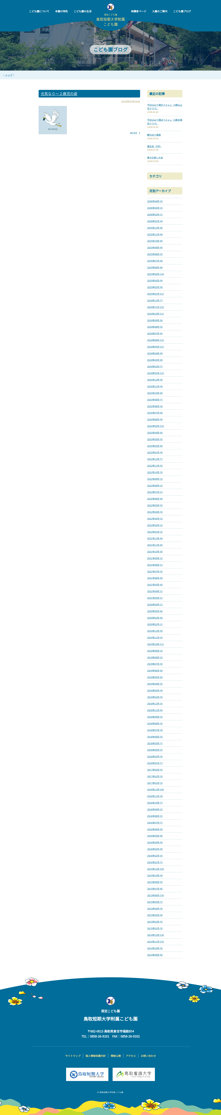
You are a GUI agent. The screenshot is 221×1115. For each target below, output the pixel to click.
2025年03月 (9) (155, 280)
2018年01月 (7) (155, 763)
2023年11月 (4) (155, 386)
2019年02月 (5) (155, 697)
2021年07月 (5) (155, 571)
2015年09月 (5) (155, 882)
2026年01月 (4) (155, 221)
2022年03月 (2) (155, 518)
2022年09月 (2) (155, 479)
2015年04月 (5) (155, 908)
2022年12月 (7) (155, 459)
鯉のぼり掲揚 (154, 134)
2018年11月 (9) (155, 710)
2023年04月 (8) (155, 432)
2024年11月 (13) (155, 307)
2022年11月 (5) (155, 465)
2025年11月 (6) (155, 234)
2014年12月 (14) (155, 935)
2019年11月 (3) (155, 637)
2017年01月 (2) (155, 783)
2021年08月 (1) (155, 565)
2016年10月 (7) (155, 802)
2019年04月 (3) (155, 683)
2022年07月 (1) (155, 492)
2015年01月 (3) (155, 928)
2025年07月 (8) (155, 260)
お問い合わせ (148, 1056)
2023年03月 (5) (155, 439)
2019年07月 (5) (155, 664)
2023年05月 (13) (155, 426)
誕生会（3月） (154, 146)
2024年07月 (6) (155, 333)
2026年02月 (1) (155, 214)
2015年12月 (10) (155, 869)
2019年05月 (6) (155, 677)
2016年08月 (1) (155, 816)
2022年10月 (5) (155, 472)
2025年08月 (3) (155, 254)
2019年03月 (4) (155, 690)
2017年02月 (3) (155, 776)
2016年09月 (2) (155, 809)
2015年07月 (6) (155, 888)
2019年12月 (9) (155, 631)
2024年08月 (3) (155, 326)
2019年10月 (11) (155, 644)
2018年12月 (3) (155, 703)
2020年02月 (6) (155, 617)
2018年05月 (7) (155, 743)
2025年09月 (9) (155, 247)
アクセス (131, 1056)
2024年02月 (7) (155, 366)
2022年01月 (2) (155, 532)
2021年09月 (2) (155, 558)
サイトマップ (72, 1056)
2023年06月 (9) (155, 419)
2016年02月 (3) (155, 855)
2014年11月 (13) (155, 941)
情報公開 (116, 1056)
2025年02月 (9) (155, 287)
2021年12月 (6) (155, 538)
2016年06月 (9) (155, 829)
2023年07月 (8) (155, 412)
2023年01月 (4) (155, 452)
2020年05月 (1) (155, 604)
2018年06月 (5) (155, 736)
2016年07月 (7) (155, 822)
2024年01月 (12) (155, 373)
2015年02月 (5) (155, 921)
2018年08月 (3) (155, 723)
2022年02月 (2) (155, 525)
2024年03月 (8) (155, 360)
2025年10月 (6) (155, 241)
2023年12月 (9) (155, 379)
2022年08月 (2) (155, 485)
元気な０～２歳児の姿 (59, 93)
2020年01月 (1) (155, 624)
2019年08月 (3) (155, 657)
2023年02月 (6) (155, 446)
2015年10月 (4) (155, 875)
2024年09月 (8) (155, 320)
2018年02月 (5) (155, 756)
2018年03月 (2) (155, 750)
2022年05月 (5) (155, 505)
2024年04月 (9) (155, 353)
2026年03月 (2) (155, 208)
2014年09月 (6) (155, 955)
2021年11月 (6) (155, 545)
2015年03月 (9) (155, 915)
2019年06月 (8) (155, 670)
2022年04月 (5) (155, 512)
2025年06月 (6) (155, 267)
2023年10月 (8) (155, 393)
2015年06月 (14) (155, 895)
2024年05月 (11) (155, 346)
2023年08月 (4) (155, 406)
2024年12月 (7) (155, 300)
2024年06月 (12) (155, 340)
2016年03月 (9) (155, 849)
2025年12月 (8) (155, 227)
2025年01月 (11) (155, 293)
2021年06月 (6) (155, 578)
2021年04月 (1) (155, 591)
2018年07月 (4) (155, 730)
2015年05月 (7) (155, 902)
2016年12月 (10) (155, 789)
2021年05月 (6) (155, 584)
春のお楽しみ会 (155, 157)
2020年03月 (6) (155, 611)
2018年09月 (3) (155, 716)
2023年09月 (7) (155, 399)
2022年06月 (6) (155, 498)
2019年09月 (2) (155, 650)
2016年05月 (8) (155, 835)
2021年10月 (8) (155, 551)
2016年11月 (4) (155, 796)
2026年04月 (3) (155, 201)
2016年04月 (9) (155, 842)
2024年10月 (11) (155, 313)
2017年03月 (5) (155, 769)
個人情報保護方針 (95, 1056)
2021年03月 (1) (155, 598)
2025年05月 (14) (155, 274)
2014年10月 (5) (155, 948)
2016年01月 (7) (155, 862)
